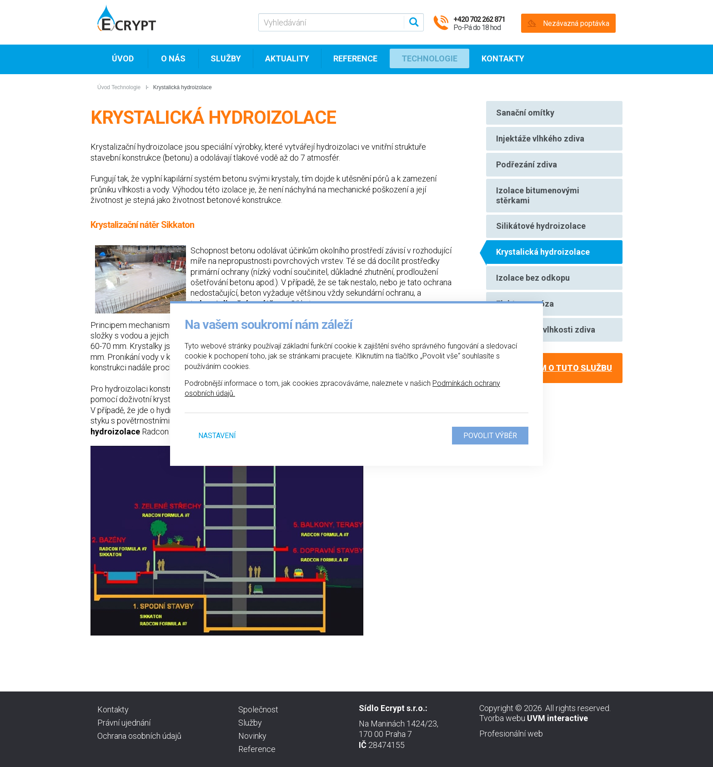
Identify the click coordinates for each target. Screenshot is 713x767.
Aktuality (287, 59)
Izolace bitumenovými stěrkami (538, 202)
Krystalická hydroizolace (543, 262)
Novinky (252, 736)
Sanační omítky (526, 113)
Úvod (123, 59)
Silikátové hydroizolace (541, 234)
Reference (355, 59)
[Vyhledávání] (341, 22)
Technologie (429, 59)
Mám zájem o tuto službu (554, 384)
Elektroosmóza (525, 318)
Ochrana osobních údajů (139, 736)
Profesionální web (511, 733)
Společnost (258, 709)
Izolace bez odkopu (533, 290)
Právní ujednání (124, 722)
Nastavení (217, 435)
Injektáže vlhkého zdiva (541, 141)
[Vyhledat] (412, 22)
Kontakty (503, 59)
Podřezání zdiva (527, 169)
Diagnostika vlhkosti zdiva (546, 345)
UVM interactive (557, 718)
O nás (173, 59)
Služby (226, 59)
